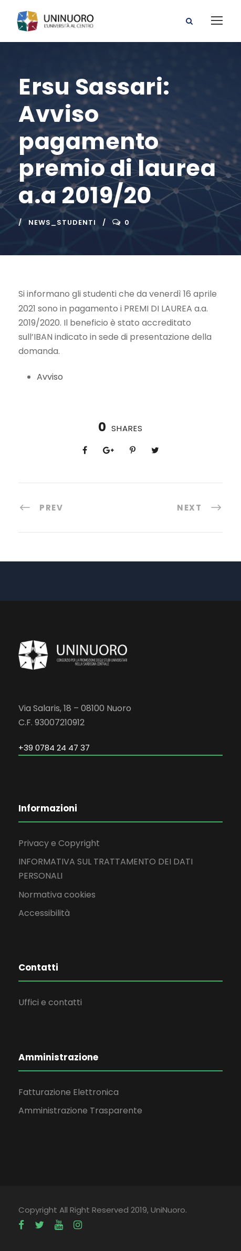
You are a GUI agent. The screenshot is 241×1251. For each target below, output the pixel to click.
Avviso (50, 377)
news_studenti (62, 222)
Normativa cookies (57, 895)
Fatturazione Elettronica (68, 1092)
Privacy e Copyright (59, 843)
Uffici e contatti (50, 1002)
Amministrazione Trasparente (80, 1110)
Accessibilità (44, 913)
